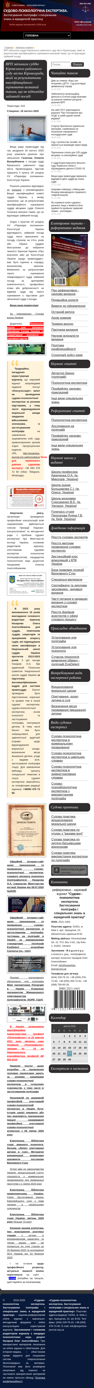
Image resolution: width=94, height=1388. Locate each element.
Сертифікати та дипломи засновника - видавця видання (69, 589)
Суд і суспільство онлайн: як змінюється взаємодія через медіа (69, 143)
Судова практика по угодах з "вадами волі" (67, 831)
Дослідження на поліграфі (62, 427)
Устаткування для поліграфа (64, 639)
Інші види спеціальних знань (67, 400)
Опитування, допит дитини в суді (64, 698)
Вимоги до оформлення (68, 305)
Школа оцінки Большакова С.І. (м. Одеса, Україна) (65, 488)
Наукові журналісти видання (65, 337)
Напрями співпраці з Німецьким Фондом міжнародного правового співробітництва (68, 192)
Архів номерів (61, 317)
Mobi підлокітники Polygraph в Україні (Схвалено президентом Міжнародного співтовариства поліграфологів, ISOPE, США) (25, 992)
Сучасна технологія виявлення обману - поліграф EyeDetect (65, 660)
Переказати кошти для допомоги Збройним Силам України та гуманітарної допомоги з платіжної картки (25, 331)
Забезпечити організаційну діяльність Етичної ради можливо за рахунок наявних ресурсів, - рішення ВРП (68, 98)
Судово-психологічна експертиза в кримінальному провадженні (66, 741)
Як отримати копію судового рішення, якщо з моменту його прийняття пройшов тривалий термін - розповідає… (67, 206)
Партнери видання (64, 329)
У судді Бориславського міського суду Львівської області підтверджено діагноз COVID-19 (68, 166)
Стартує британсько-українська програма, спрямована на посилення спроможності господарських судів (67, 130)
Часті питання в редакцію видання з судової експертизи (69, 602)
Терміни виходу (62, 323)
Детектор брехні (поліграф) (62, 375)
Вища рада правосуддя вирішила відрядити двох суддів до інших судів (68, 179)
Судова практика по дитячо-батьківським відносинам (66, 843)
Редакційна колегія (64, 300)
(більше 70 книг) (25, 1218)
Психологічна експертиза (69, 382)
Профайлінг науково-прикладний (66, 390)
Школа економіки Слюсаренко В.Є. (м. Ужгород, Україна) (66, 502)
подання (16, 189)
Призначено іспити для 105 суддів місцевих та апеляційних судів (69, 154)
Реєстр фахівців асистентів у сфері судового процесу (64, 615)
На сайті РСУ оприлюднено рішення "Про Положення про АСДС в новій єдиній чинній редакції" (66, 114)
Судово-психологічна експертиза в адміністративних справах (66, 772)
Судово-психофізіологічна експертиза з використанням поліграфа (64, 791)
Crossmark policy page (67, 355)
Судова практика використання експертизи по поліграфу (69, 856)
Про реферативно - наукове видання (65, 292)
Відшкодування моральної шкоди (63, 688)
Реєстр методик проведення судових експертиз (66, 546)
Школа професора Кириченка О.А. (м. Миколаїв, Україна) (64, 475)
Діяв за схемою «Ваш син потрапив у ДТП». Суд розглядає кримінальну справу (68, 83)
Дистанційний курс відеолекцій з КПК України (64, 560)
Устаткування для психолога (64, 649)
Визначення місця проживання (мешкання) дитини (68, 709)
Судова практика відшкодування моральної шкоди (63, 820)
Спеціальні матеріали (66, 579)
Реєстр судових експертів (69, 537)
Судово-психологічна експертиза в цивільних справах (68, 756)
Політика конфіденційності (63, 347)
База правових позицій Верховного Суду (67, 571)
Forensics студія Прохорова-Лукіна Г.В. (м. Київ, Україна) (67, 515)
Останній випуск (62, 312)
